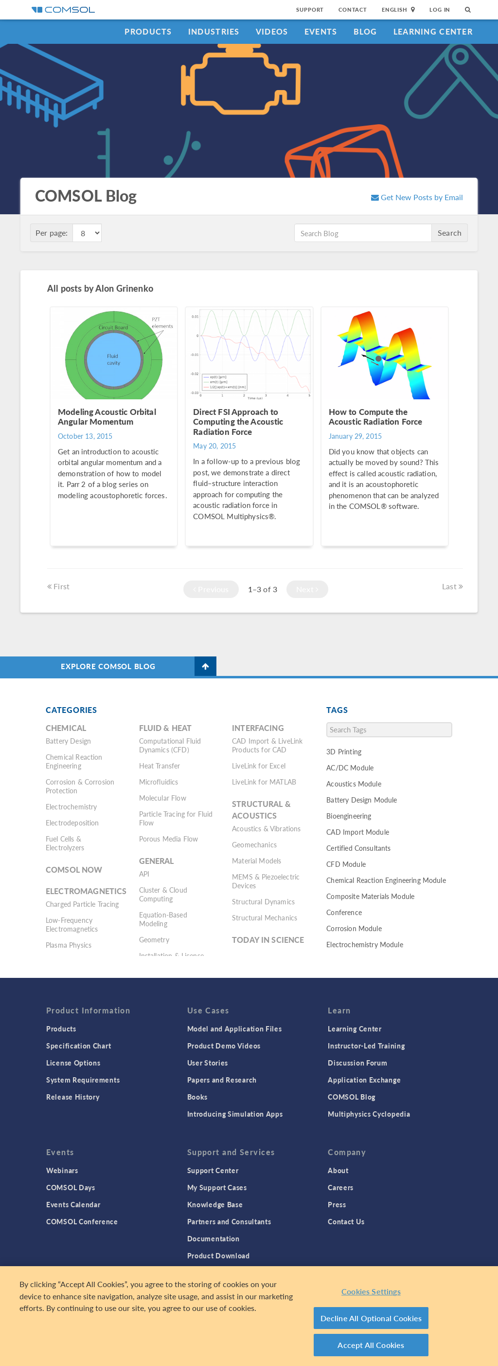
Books (197, 1097)
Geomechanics (254, 844)
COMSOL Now (74, 869)
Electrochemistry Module (364, 944)
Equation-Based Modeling (163, 919)
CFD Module (346, 864)
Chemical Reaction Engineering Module (385, 880)
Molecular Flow (162, 798)
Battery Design (68, 741)
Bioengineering (348, 816)
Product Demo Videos (224, 1045)
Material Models (256, 860)
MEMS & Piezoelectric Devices (266, 881)
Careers (341, 1187)
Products (148, 31)
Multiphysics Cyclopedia (369, 1114)
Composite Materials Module (370, 896)
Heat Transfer (159, 765)
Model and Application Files (234, 1028)
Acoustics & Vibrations (266, 828)
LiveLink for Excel (258, 765)
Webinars (62, 1170)
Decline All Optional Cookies (371, 1318)
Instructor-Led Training (366, 1045)
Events (321, 31)
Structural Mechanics (264, 917)
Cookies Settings (371, 1291)
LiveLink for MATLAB (264, 781)
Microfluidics (158, 781)
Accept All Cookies (371, 1344)
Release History (73, 1097)
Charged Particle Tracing (82, 904)
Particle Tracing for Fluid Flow (176, 818)
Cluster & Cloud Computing (163, 894)
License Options (73, 1062)
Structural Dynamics (263, 901)
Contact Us (346, 1221)
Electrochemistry (71, 806)
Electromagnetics (86, 891)
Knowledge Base (215, 1204)
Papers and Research (222, 1080)
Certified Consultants (358, 848)
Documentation (213, 1238)
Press (337, 1204)
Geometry (154, 939)
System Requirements (83, 1080)
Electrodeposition (72, 822)
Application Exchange (364, 1080)
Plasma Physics (68, 945)
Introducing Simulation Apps (235, 1114)
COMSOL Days (70, 1187)
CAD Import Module (357, 832)
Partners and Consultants (229, 1221)
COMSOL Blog (351, 1097)
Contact (352, 9)
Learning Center (433, 31)
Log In (439, 9)
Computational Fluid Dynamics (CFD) (170, 745)
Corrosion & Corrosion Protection (80, 786)
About (338, 1170)
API (144, 874)
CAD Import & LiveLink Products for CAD (267, 745)
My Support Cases (217, 1187)
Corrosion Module (353, 928)
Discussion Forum (357, 1062)
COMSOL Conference (82, 1221)
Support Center (213, 1170)
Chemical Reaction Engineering (74, 761)
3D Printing (343, 751)
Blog (365, 31)
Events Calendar (73, 1204)
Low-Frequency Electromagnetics (72, 924)
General (156, 860)
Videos (272, 31)
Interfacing (258, 727)
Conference (344, 912)
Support (310, 9)
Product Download (218, 1255)
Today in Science (268, 939)
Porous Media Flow (168, 838)
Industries (214, 31)
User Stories (207, 1062)
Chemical (66, 727)
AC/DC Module (350, 767)
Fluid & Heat (165, 727)
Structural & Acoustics (261, 809)
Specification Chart (78, 1045)
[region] (249, 1316)
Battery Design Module (361, 800)
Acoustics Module (353, 783)
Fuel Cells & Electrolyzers (65, 843)
